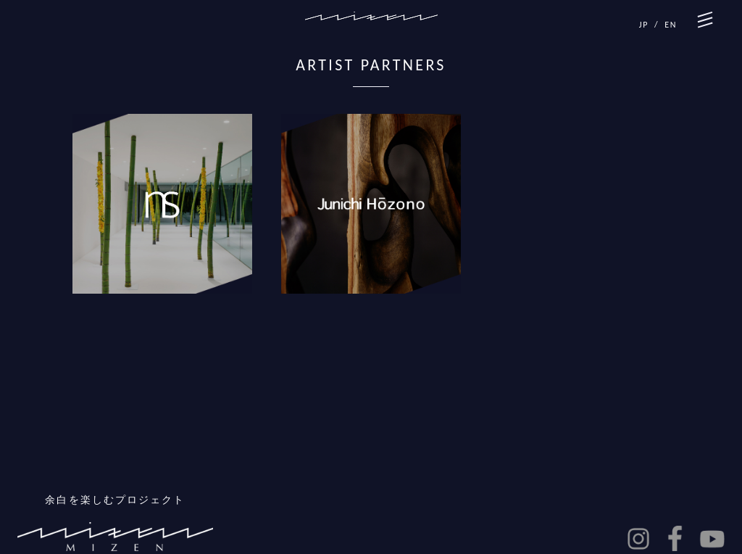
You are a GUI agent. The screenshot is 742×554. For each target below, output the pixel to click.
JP (644, 25)
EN (670, 25)
